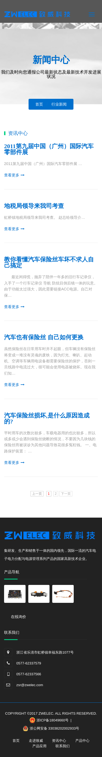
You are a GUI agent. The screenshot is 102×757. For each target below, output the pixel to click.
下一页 (66, 494)
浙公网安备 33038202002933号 (54, 728)
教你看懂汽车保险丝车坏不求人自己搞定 (49, 262)
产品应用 (39, 746)
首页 (16, 741)
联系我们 (62, 746)
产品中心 (82, 741)
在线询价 (18, 617)
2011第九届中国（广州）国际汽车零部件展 (49, 149)
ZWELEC (46, 713)
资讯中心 (59, 741)
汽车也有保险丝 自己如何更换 (44, 337)
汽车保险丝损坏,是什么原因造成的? (46, 418)
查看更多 (11, 175)
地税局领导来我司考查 (34, 205)
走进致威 (36, 741)
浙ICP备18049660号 (52, 720)
